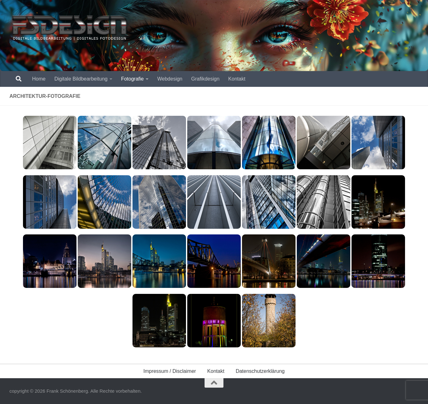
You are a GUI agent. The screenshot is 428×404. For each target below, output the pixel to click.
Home (39, 78)
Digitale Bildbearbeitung (81, 78)
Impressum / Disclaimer (169, 371)
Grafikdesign (205, 78)
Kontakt (236, 78)
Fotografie (132, 78)
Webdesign (170, 78)
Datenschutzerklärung (260, 371)
